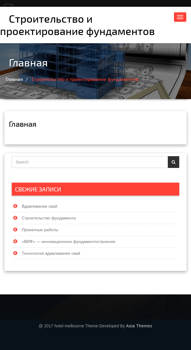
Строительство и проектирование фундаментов (77, 24)
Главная (15, 79)
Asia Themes (139, 326)
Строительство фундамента (49, 217)
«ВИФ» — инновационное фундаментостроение (68, 241)
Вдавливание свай (39, 206)
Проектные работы (40, 229)
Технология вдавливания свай (51, 252)
